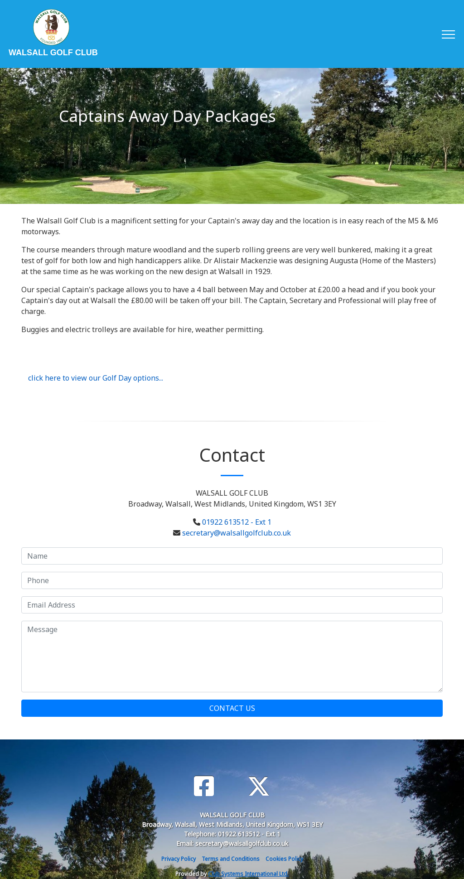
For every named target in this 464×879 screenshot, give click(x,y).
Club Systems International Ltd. (248, 874)
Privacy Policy (178, 859)
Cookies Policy (284, 859)
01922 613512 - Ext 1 (236, 522)
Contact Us (232, 708)
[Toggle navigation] (447, 34)
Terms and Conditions (231, 859)
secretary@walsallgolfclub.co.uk (236, 533)
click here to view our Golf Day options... (95, 378)
